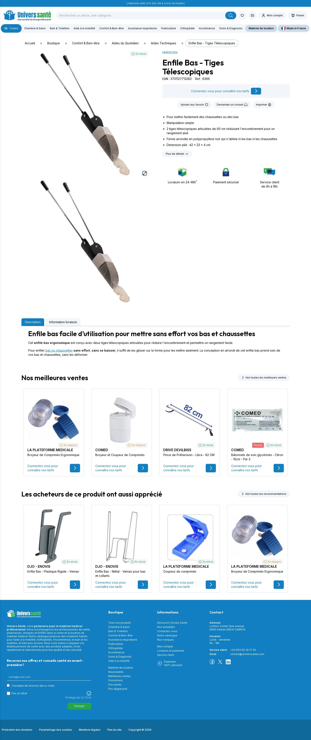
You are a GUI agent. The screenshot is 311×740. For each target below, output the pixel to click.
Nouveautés (116, 671)
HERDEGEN (169, 52)
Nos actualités (166, 627)
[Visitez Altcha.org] (89, 693)
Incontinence (207, 28)
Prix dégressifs (117, 688)
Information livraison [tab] (63, 322)
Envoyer (79, 706)
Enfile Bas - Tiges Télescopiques (212, 43)
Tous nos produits (119, 622)
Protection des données (17, 729)
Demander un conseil (232, 104)
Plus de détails (177, 154)
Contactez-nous (167, 631)
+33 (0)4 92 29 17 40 (243, 649)
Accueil (30, 43)
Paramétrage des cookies (55, 729)
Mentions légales (89, 729)
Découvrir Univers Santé (172, 622)
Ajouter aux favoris (194, 104)
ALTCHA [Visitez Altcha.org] (86, 697)
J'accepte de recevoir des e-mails (33, 685)
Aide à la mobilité (84, 28)
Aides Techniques (163, 43)
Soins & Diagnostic (231, 28)
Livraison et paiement (170, 650)
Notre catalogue (167, 635)
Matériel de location (261, 28)
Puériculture (168, 28)
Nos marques (165, 639)
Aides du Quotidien (125, 43)
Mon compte (165, 646)
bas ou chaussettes (59, 350)
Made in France (293, 28)
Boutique (53, 43)
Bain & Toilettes (59, 28)
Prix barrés (115, 684)
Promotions (115, 680)
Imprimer (263, 104)
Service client (165, 655)
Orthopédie (187, 28)
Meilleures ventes (119, 676)
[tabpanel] (155, 343)
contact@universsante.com (247, 654)
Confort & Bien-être (111, 28)
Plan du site (114, 729)
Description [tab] (33, 322)
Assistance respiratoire (142, 28)
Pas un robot (19, 693)
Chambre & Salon (35, 28)
